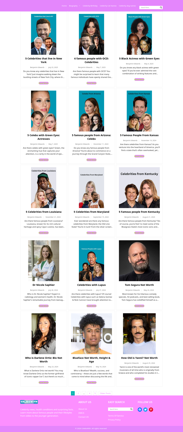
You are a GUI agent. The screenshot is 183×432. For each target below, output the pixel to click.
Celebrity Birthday (90, 6)
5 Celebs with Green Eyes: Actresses (43, 136)
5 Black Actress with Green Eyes (139, 58)
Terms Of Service (116, 415)
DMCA (81, 413)
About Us (82, 409)
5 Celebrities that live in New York (43, 60)
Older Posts (105, 393)
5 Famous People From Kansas (139, 135)
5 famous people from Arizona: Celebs (91, 136)
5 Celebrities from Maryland (91, 211)
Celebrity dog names (127, 6)
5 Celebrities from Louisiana (44, 211)
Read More (44, 83)
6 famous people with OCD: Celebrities (91, 60)
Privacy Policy (114, 419)
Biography (75, 5)
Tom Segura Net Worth (139, 285)
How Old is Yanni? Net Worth (139, 357)
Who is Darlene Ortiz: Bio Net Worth (43, 359)
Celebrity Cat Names (108, 6)
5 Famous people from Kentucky (139, 211)
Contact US (83, 417)
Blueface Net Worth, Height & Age (91, 359)
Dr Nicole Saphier (44, 285)
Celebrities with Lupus (91, 285)
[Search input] (150, 7)
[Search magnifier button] (161, 7)
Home (64, 6)
